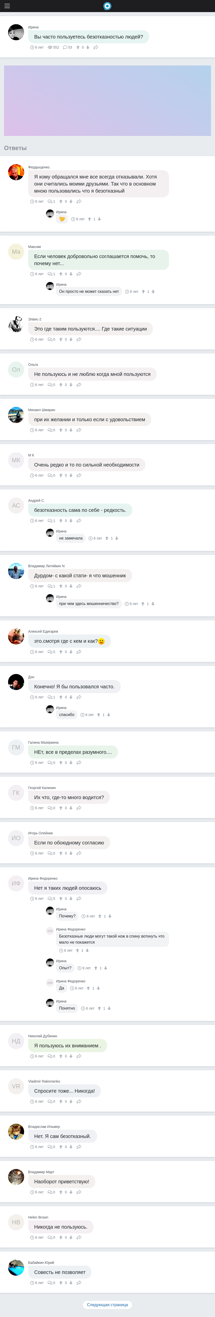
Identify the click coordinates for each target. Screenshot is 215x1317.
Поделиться (96, 46)
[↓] (87, 47)
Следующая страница (107, 1305)
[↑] (78, 47)
